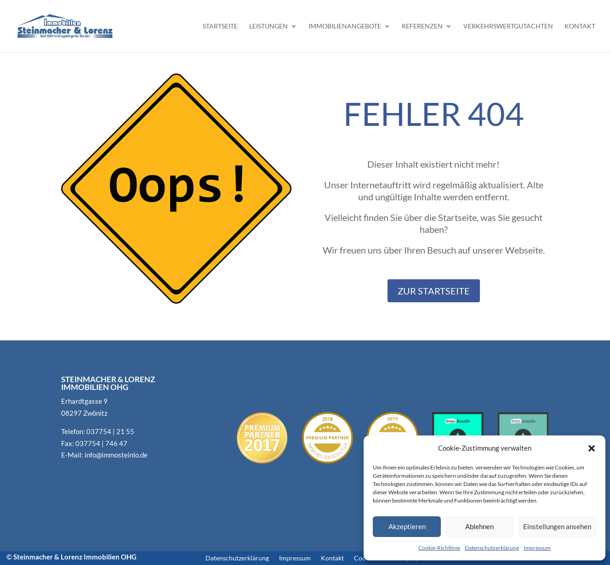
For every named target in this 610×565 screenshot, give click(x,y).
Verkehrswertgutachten (508, 26)
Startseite (220, 26)
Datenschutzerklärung (492, 547)
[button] (591, 448)
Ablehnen (479, 526)
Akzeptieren (407, 526)
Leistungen (268, 26)
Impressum (537, 547)
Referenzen (422, 26)
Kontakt (579, 26)
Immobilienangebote (344, 26)
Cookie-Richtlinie (439, 547)
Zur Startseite (434, 290)
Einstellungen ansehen (557, 526)
